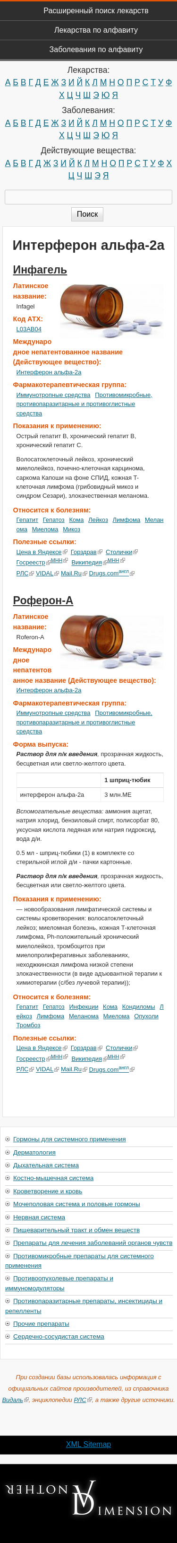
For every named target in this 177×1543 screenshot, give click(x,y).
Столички (122, 551)
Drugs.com (112, 573)
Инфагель (40, 270)
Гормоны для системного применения (69, 1139)
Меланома (84, 1016)
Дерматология (34, 1152)
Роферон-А (43, 600)
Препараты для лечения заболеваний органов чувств (92, 1242)
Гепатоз (54, 519)
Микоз (71, 529)
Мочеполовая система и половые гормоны (76, 1204)
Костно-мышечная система (53, 1177)
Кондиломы (138, 1006)
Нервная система (39, 1217)
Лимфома (127, 519)
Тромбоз (29, 1025)
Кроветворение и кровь (47, 1191)
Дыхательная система (46, 1165)
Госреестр (34, 562)
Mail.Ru (74, 573)
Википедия (89, 562)
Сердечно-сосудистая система (58, 1336)
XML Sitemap (88, 1444)
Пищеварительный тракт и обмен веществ (76, 1230)
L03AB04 (29, 329)
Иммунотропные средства (54, 394)
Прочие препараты (41, 1323)
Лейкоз (98, 519)
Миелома (45, 529)
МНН (59, 560)
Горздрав (86, 551)
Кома (76, 519)
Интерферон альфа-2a (49, 372)
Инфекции (84, 1006)
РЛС (25, 573)
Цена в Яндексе (42, 551)
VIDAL (47, 573)
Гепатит (27, 519)
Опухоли (146, 1016)
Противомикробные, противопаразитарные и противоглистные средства (84, 404)
